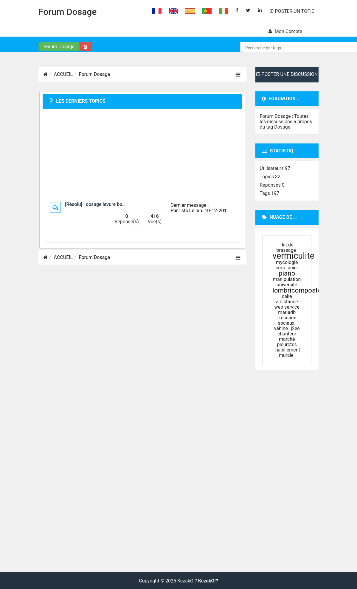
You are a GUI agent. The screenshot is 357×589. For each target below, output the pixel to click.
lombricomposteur (299, 290)
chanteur (286, 334)
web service (286, 307)
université (287, 285)
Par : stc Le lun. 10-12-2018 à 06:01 (208, 210)
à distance (287, 301)
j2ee (295, 328)
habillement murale (287, 352)
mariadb (287, 312)
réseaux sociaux (287, 320)
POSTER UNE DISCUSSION (287, 74)
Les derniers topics (77, 101)
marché (287, 339)
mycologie (287, 262)
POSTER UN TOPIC (292, 11)
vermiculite (293, 256)
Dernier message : (189, 205)
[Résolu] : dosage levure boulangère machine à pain (119, 204)
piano (287, 273)
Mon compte (285, 31)
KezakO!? (208, 581)
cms (280, 268)
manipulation (287, 279)
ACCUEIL (63, 74)
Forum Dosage (67, 12)
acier (293, 268)
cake (287, 296)
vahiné (281, 328)
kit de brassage (286, 247)
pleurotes (287, 344)
